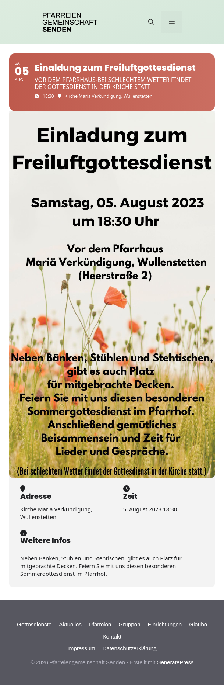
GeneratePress (175, 662)
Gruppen (129, 624)
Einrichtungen (164, 624)
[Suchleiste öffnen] (151, 22)
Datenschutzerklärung (130, 648)
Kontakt (112, 637)
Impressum (81, 648)
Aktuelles (70, 624)
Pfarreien (100, 624)
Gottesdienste (34, 624)
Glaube (198, 624)
